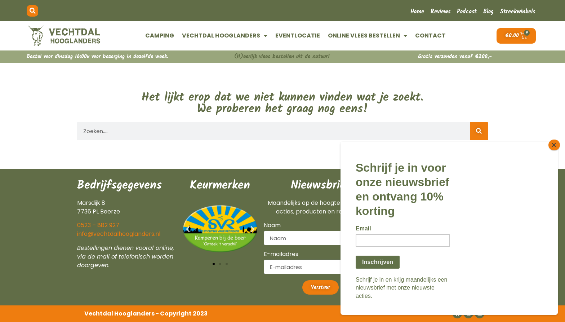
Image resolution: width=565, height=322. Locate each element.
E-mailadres (281, 254)
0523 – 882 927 (98, 225)
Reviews (440, 11)
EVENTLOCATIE (297, 35)
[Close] (555, 150)
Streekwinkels (517, 11)
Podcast (467, 11)
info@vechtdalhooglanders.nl (118, 234)
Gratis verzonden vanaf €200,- (455, 56)
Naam (272, 225)
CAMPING (159, 35)
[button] (32, 11)
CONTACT (430, 35)
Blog (488, 11)
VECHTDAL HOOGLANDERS (224, 35)
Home (417, 11)
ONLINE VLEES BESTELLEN (367, 35)
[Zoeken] (479, 131)
